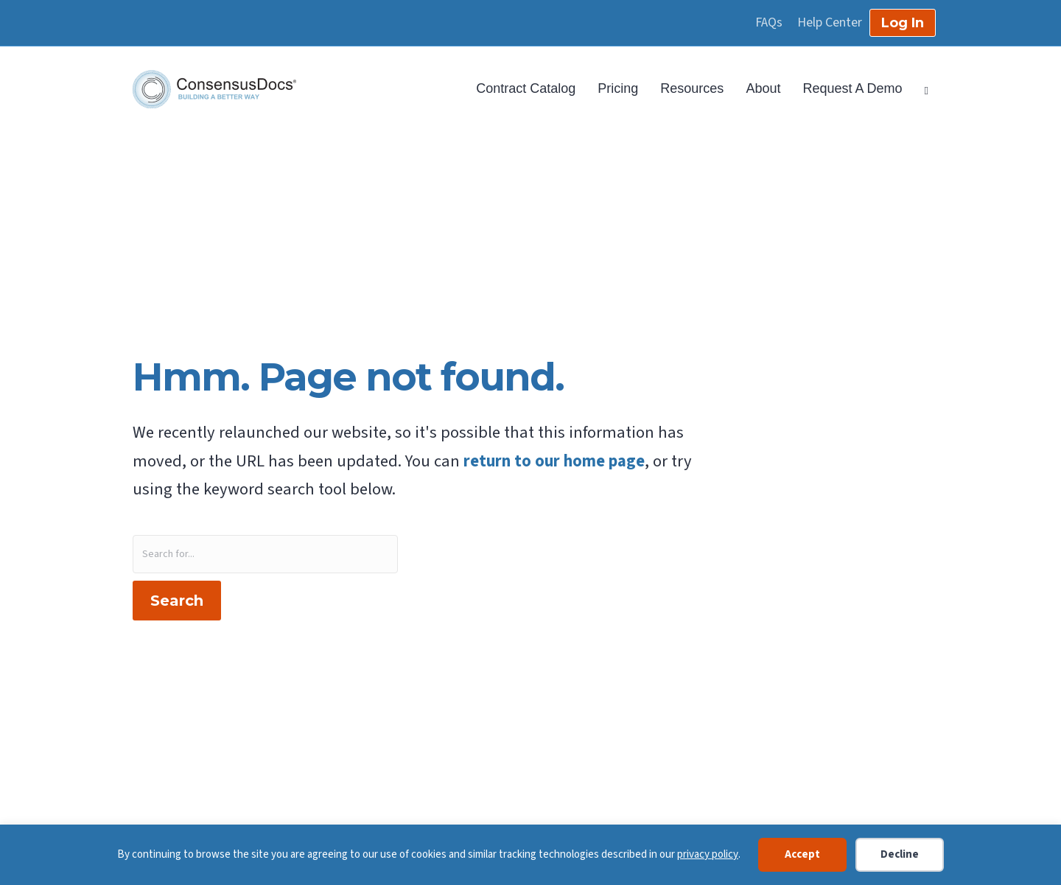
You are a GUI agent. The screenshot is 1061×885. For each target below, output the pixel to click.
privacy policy (707, 854)
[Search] (921, 89)
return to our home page (554, 461)
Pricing (618, 88)
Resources (692, 88)
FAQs (768, 23)
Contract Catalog (525, 88)
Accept (802, 854)
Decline (899, 854)
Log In (902, 23)
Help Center (829, 23)
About (763, 88)
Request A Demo (852, 88)
